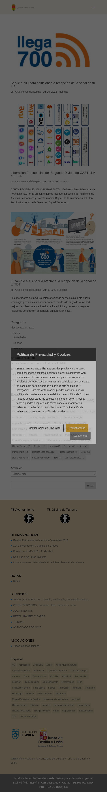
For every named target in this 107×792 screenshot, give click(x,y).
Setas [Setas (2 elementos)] (85, 452)
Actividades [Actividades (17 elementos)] (29, 400)
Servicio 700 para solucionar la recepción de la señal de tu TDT (53, 84)
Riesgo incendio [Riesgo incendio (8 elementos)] (68, 452)
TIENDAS (18, 621)
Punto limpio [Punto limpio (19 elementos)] (20, 452)
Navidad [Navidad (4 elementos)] (85, 440)
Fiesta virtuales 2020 (22, 327)
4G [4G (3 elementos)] (15, 400)
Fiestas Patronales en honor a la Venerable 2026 (38, 363)
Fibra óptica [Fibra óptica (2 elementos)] (19, 429)
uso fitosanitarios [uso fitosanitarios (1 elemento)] (74, 457)
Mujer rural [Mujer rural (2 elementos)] (72, 435)
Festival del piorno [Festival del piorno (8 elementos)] (75, 423)
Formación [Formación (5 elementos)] (52, 429)
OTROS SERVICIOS (25, 605)
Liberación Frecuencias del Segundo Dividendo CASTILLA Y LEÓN (53, 174)
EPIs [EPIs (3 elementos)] (57, 423)
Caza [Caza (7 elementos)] (54, 411)
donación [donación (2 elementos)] (54, 417)
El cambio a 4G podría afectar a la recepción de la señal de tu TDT (53, 282)
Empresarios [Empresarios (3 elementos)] (42, 423)
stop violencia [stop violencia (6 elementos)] (20, 457)
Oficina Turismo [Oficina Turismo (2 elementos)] (21, 446)
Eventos (18, 348)
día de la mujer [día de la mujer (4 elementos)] (73, 417)
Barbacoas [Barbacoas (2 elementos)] (44, 406)
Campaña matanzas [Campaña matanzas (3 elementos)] (65, 406)
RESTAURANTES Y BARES (29, 616)
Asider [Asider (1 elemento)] (62, 400)
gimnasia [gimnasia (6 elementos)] (68, 429)
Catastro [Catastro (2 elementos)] (40, 411)
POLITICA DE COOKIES (53, 786)
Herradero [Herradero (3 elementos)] (84, 429)
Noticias (63, 91)
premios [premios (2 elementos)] (54, 446)
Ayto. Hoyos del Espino (28, 91)
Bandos (17, 342)
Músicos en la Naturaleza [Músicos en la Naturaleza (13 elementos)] (61, 440)
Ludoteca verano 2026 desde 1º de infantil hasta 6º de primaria (46, 385)
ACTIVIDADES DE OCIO (27, 627)
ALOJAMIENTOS (23, 610)
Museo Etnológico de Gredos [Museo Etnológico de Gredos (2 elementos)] (27, 440)
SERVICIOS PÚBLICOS (26, 599)
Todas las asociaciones (26, 645)
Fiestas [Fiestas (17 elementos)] (36, 429)
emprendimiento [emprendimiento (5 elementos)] (21, 423)
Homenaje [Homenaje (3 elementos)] (18, 435)
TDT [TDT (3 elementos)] (57, 457)
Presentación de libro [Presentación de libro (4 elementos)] (75, 446)
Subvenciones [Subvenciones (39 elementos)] (41, 457)
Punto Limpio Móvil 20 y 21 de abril (30, 374)
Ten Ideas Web (45, 778)
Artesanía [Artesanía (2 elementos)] (47, 400)
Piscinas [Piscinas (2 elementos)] (39, 446)
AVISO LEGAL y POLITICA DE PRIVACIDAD (67, 782)
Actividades (19, 337)
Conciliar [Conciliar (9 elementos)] (89, 411)
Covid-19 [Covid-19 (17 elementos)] (18, 417)
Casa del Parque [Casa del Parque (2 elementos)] (21, 411)
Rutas (16, 581)
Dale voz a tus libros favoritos (27, 379)
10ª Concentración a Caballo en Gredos (33, 368)
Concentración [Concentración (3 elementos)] (70, 411)
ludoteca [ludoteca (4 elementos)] (34, 435)
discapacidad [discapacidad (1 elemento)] (37, 417)
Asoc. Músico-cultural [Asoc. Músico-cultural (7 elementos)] (82, 400)
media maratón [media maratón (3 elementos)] (53, 435)
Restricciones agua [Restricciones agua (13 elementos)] (43, 452)
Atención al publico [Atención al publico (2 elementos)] (23, 406)
